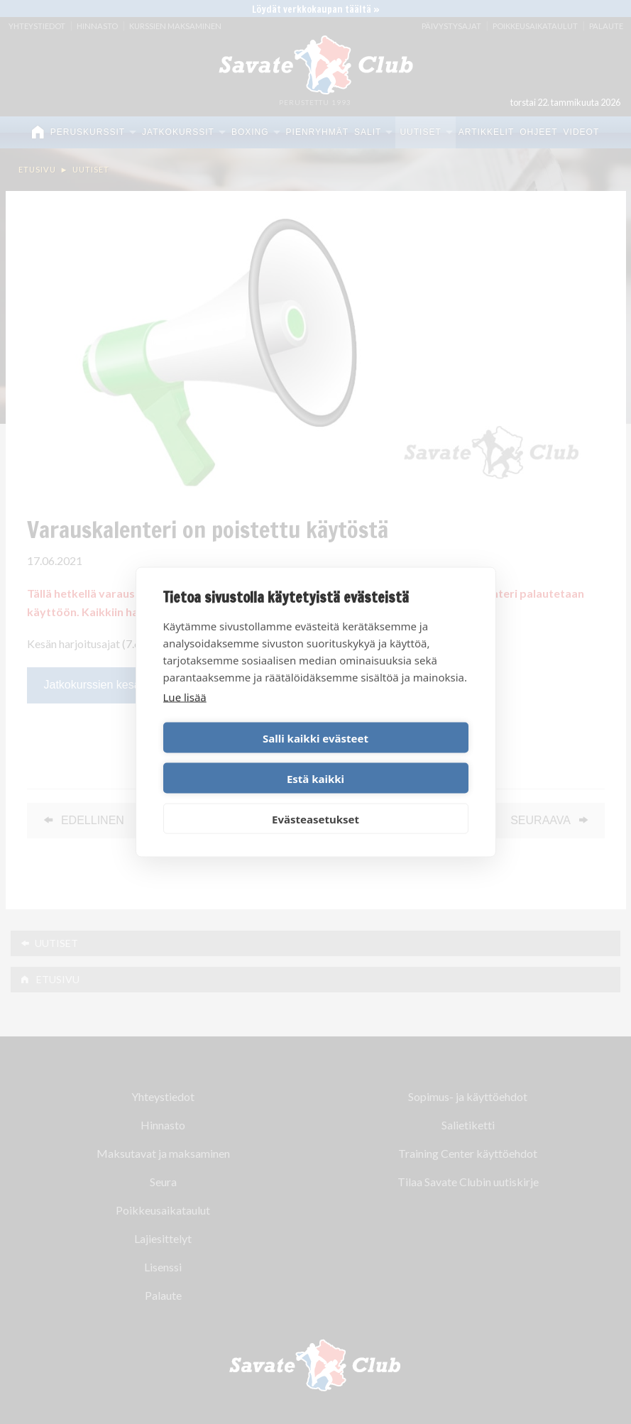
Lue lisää (185, 717)
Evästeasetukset (315, 799)
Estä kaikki (394, 758)
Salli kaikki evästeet (237, 758)
